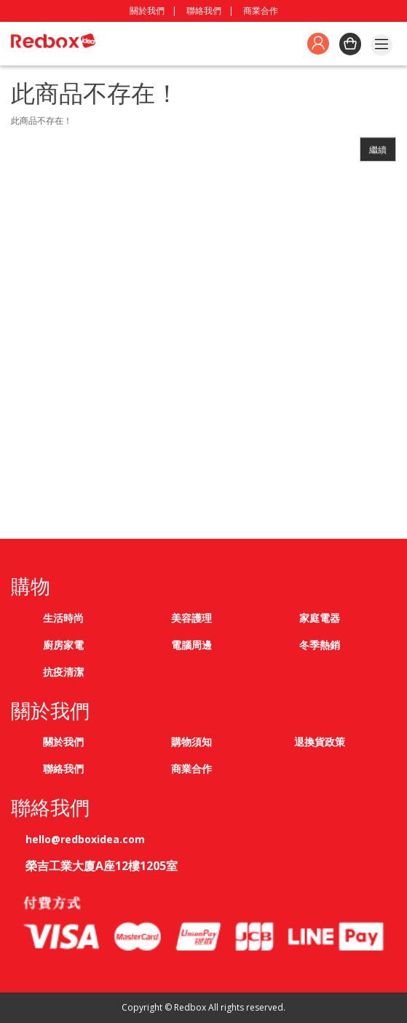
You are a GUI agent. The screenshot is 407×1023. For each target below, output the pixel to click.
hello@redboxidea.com (85, 839)
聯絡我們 (203, 10)
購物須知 (191, 742)
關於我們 (147, 10)
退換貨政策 (319, 742)
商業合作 (260, 10)
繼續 (378, 149)
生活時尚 (63, 618)
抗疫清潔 (63, 672)
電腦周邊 (191, 645)
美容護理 (191, 618)
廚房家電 (63, 645)
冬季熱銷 (319, 645)
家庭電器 (319, 618)
